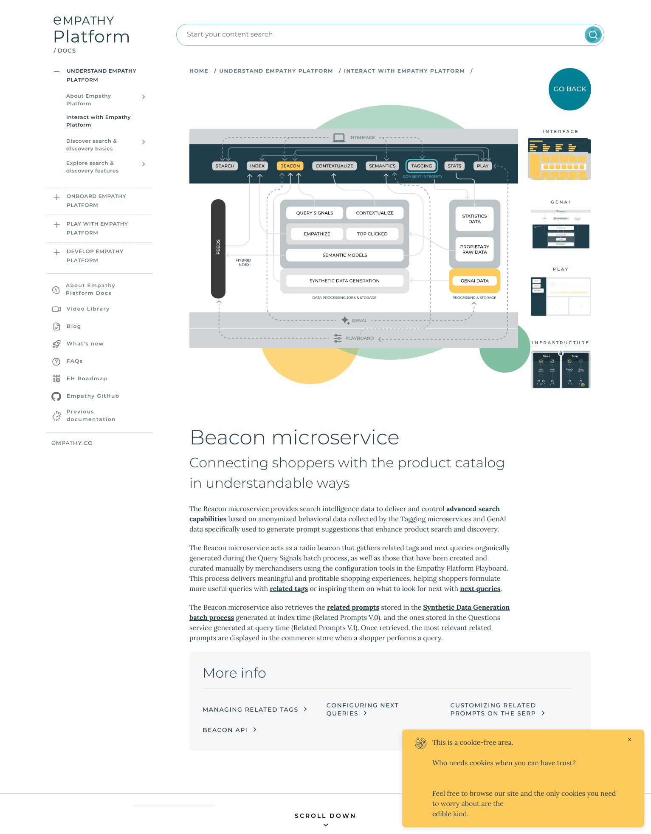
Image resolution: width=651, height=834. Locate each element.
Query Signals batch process (302, 565)
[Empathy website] (99, 443)
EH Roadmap (87, 379)
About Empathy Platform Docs (91, 290)
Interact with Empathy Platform (98, 121)
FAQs (75, 361)
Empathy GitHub (93, 396)
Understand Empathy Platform (276, 71)
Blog (74, 326)
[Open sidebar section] (56, 72)
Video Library (88, 309)
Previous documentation (91, 416)
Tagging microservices (435, 526)
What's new (85, 344)
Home (199, 71)
